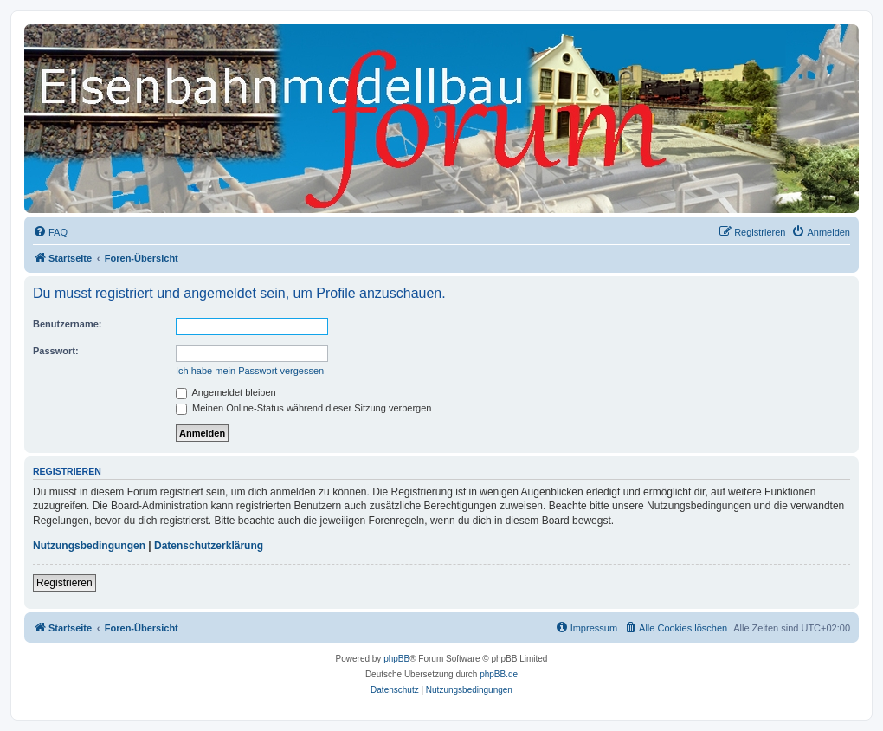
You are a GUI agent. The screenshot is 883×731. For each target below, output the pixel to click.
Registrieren (64, 583)
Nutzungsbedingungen (89, 546)
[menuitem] (50, 232)
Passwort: (56, 351)
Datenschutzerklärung (208, 546)
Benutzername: (67, 324)
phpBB (396, 658)
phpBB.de (499, 674)
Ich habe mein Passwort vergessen (250, 371)
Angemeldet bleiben (226, 392)
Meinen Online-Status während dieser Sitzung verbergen (303, 408)
